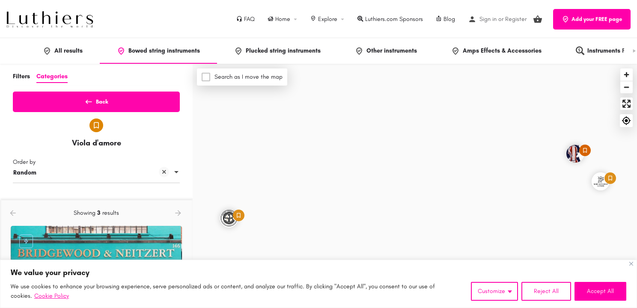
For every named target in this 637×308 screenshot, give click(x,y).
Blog (445, 19)
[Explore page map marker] (575, 154)
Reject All (546, 291)
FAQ (245, 19)
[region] (318, 284)
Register (516, 19)
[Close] (631, 264)
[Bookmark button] (169, 211)
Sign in (488, 19)
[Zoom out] (626, 87)
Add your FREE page (592, 19)
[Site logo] (50, 18)
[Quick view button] (152, 211)
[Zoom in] (626, 74)
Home (279, 19)
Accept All (600, 291)
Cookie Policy (51, 295)
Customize (491, 291)
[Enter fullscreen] (626, 104)
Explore (323, 19)
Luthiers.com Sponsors (390, 19)
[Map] (415, 186)
